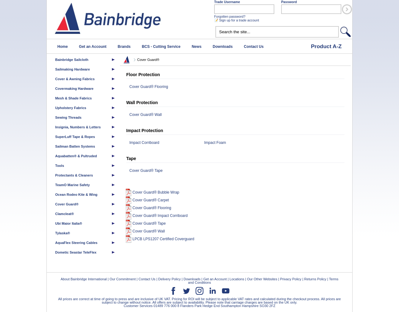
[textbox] (277, 32)
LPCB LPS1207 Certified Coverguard (163, 239)
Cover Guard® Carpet (150, 200)
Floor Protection (143, 74)
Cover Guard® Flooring (148, 87)
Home (62, 46)
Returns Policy (315, 279)
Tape (131, 158)
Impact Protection (144, 130)
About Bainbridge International (83, 279)
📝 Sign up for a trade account (236, 20)
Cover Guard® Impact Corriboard (160, 215)
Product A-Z (326, 46)
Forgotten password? (229, 16)
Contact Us (253, 46)
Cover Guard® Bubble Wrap (155, 192)
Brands (124, 46)
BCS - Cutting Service (161, 46)
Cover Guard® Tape (146, 170)
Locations (236, 279)
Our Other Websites (262, 279)
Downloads (223, 46)
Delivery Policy (169, 279)
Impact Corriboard (144, 142)
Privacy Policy (290, 279)
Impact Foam (215, 142)
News (196, 46)
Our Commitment (122, 279)
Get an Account (92, 46)
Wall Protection (142, 102)
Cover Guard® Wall (145, 114)
